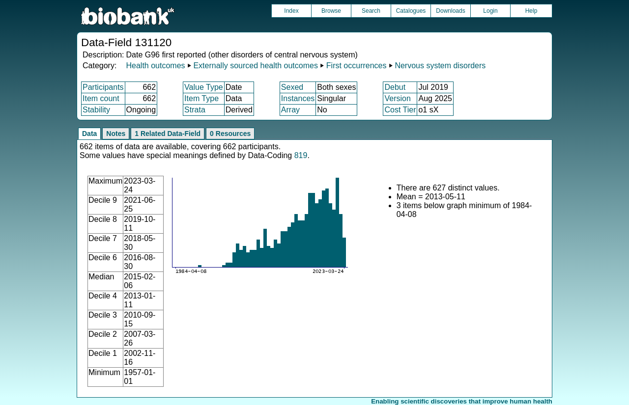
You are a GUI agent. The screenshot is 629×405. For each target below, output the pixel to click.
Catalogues (411, 10)
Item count (101, 98)
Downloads (450, 10)
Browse (331, 10)
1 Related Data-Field (167, 133)
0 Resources (230, 133)
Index (291, 10)
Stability (96, 110)
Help (531, 10)
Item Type (201, 98)
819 (301, 155)
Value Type (203, 87)
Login (490, 10)
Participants (103, 87)
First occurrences (356, 65)
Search (371, 10)
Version (397, 98)
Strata (194, 110)
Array (290, 110)
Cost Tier (400, 110)
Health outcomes (155, 65)
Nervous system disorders (440, 65)
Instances (297, 98)
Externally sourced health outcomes (255, 65)
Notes (115, 133)
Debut (394, 87)
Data (89, 133)
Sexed (292, 87)
